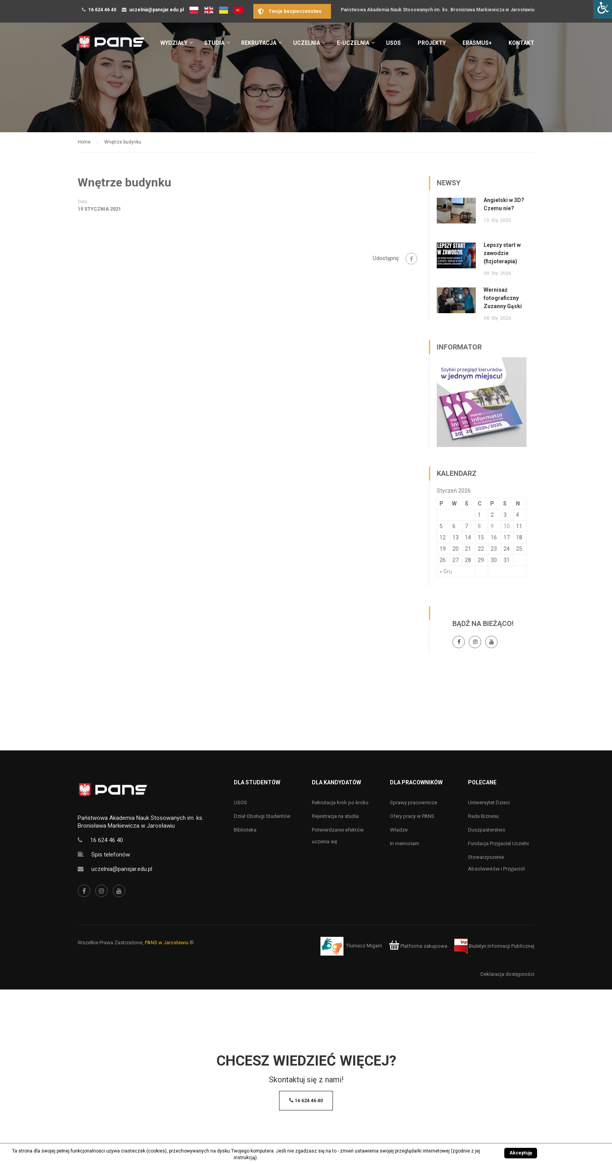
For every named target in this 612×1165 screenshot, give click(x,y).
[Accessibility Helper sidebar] (602, 9)
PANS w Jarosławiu (167, 942)
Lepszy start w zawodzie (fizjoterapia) (502, 253)
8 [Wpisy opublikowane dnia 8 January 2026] (479, 526)
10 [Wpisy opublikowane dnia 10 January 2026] (506, 526)
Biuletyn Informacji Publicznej (494, 946)
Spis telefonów (110, 854)
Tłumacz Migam (364, 946)
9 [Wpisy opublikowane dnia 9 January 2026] (492, 526)
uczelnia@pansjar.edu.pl (156, 9)
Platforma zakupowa (418, 946)
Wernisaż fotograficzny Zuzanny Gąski (503, 298)
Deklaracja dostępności (507, 974)
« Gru (445, 571)
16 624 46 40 (102, 9)
